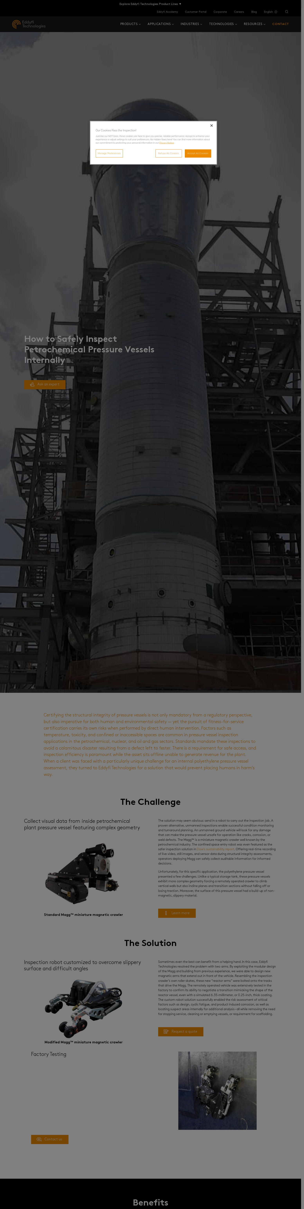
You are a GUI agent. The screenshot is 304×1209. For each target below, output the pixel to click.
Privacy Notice (166, 142)
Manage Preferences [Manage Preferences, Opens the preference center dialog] (109, 153)
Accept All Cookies (197, 153)
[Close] (211, 125)
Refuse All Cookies (168, 153)
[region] (153, 143)
